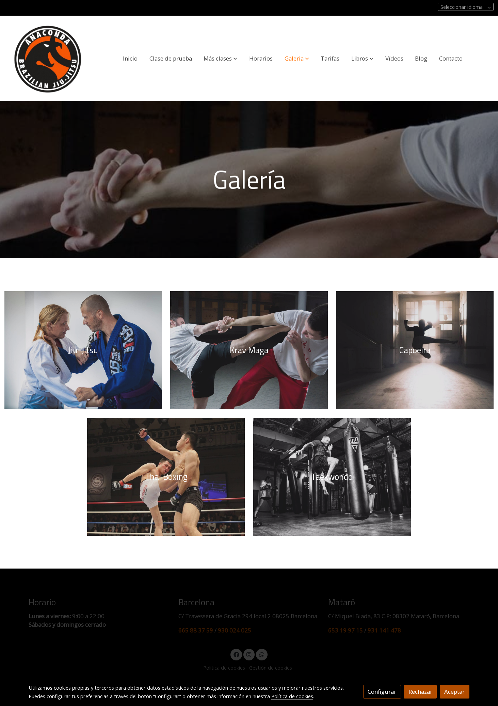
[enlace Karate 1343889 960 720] (332, 476)
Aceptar (454, 691)
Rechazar (420, 691)
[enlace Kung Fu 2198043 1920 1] (248, 350)
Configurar (382, 691)
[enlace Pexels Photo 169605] (415, 350)
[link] (48, 58)
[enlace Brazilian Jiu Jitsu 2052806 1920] (83, 350)
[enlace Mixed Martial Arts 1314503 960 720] (165, 476)
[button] (220, 58)
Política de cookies (292, 696)
